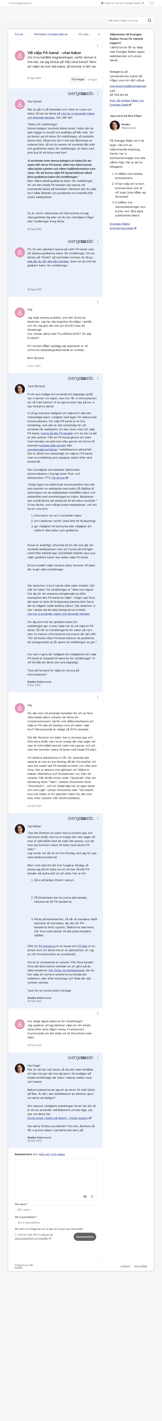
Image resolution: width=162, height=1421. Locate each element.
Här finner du (66, 970)
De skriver (58, 477)
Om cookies (140, 1266)
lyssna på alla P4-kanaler (57, 433)
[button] (85, 1196)
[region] (55, 64)
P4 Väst (82, 946)
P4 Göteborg (47, 946)
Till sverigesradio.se (20, 3)
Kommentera (85, 1236)
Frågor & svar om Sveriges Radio (121, 3)
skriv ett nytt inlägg (52, 1154)
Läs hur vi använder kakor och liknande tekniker (58, 614)
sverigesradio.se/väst (52, 445)
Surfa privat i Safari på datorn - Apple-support (58, 1118)
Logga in (125, 1266)
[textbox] (55, 1176)
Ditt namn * (21, 1204)
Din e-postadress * (26, 1217)
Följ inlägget (78, 79)
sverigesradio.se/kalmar (42, 449)
